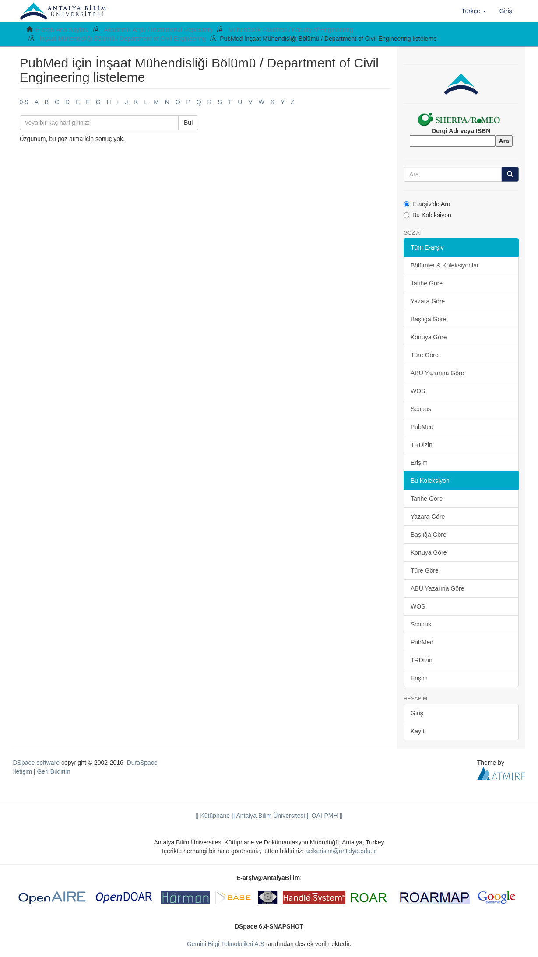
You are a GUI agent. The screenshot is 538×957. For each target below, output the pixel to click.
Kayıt (418, 731)
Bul (188, 122)
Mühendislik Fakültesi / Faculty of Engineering (291, 29)
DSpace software (36, 762)
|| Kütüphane (212, 815)
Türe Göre (425, 355)
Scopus (421, 408)
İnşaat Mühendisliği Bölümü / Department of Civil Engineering (123, 38)
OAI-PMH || (326, 815)
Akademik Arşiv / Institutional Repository (158, 29)
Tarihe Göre (427, 283)
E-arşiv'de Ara (427, 204)
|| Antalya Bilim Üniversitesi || (270, 815)
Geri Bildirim (53, 771)
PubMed (422, 426)
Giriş (417, 713)
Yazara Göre (428, 301)
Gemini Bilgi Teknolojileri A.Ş (225, 943)
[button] (474, 11)
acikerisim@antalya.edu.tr (341, 851)
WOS (418, 390)
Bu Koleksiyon (427, 214)
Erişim (419, 462)
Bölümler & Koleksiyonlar (445, 265)
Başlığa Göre (429, 319)
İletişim (22, 771)
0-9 (24, 102)
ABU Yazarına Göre (437, 372)
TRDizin (422, 444)
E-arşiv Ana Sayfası (62, 29)
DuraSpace (142, 762)
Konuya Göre (429, 337)
